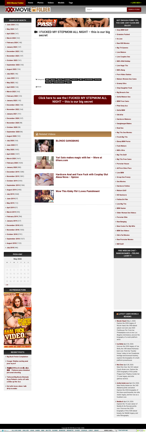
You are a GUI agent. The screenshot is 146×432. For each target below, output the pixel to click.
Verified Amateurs (59, 82)
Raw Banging (122, 222)
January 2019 (12, 221)
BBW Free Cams (123, 101)
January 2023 (12, 101)
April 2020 (10, 154)
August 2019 (11, 190)
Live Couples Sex (123, 57)
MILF (81, 79)
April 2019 (10, 208)
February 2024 (12, 43)
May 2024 (10, 29)
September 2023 (13, 65)
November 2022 (13, 109)
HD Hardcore (122, 195)
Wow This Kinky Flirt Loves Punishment (78, 191)
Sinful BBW (121, 110)
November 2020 (13, 123)
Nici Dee (120, 365)
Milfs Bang (121, 70)
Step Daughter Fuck (124, 88)
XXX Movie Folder (15, 3)
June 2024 (11, 25)
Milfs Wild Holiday (123, 61)
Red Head (97, 79)
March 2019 (11, 212)
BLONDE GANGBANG (67, 140)
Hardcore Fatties (123, 186)
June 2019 (11, 199)
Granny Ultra (121, 83)
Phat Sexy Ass (122, 106)
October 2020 (12, 127)
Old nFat (120, 115)
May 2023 (10, 83)
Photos (40, 3)
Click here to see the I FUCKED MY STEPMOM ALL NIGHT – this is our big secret (73, 99)
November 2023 (13, 56)
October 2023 (12, 60)
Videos (51, 3)
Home (30, 3)
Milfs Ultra (121, 150)
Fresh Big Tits (122, 137)
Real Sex (120, 128)
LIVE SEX (136, 3)
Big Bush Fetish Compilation (17, 357)
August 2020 (11, 136)
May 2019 (10, 203)
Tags (71, 3)
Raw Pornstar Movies (125, 239)
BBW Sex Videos (123, 231)
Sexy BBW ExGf (122, 30)
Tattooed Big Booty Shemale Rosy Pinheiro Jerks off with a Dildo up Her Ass (18, 379)
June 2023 (11, 78)
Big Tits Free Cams (124, 159)
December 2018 (13, 225)
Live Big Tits (121, 204)
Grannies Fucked (123, 34)
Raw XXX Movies (123, 43)
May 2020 (10, 150)
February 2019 (12, 216)
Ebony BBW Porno (123, 141)
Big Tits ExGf (122, 155)
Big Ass (53, 79)
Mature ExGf (121, 190)
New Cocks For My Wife (126, 226)
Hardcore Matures (124, 119)
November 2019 (13, 176)
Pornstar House (123, 164)
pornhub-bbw (89, 79)
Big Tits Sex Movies (124, 132)
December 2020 (13, 118)
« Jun (6, 284)
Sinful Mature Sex (123, 97)
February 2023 (12, 96)
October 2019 (12, 181)
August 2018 (11, 243)
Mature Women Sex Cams (127, 79)
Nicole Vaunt (121, 321)
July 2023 (10, 74)
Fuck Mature (121, 146)
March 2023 (11, 92)
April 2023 (10, 87)
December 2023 (13, 51)
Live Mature (121, 52)
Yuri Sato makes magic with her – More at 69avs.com (79, 159)
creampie (67, 79)
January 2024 (12, 47)
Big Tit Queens (122, 48)
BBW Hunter (121, 208)
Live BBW (120, 173)
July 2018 (10, 248)
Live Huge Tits (122, 66)
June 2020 (11, 145)
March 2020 (11, 158)
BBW (47, 79)
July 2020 (10, 141)
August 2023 (11, 69)
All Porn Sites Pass (124, 168)
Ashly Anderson (123, 383)
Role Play (48, 82)
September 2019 (13, 185)
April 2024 (10, 34)
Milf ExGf (120, 244)
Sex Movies (121, 181)
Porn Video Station (124, 74)
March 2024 (11, 38)
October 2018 (12, 234)
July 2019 (10, 194)
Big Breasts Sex (123, 92)
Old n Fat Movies (123, 235)
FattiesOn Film (122, 199)
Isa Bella (120, 344)
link (144, 400)
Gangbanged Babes (124, 124)
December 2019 (13, 172)
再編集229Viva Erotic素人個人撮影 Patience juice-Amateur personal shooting (18, 370)
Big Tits (60, 79)
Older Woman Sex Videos (126, 213)
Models (61, 3)
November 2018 (13, 230)
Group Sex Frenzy (123, 177)
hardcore (74, 79)
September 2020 (13, 132)
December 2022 (13, 105)
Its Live (119, 39)
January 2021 (12, 114)
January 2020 (12, 167)
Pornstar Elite (122, 217)
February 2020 (12, 163)
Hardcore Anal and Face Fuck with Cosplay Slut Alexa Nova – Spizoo (82, 176)
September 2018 (13, 239)
